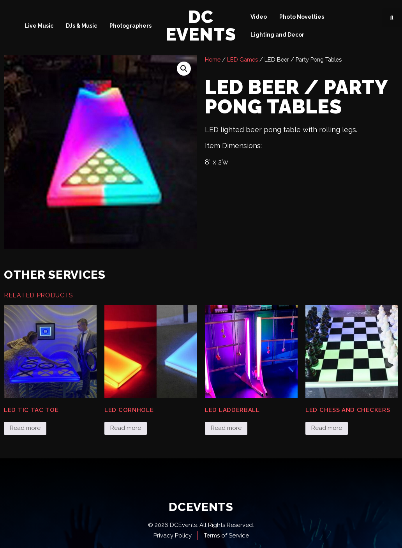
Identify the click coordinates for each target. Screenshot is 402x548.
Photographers (130, 26)
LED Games (242, 59)
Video (258, 17)
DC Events (201, 26)
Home (212, 59)
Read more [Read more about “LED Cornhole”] (125, 427)
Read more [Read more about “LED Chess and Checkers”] (326, 427)
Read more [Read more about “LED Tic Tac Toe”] (25, 427)
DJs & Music (81, 26)
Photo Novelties (301, 17)
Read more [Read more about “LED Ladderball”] (226, 427)
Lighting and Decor (277, 35)
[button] (392, 17)
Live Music (39, 26)
